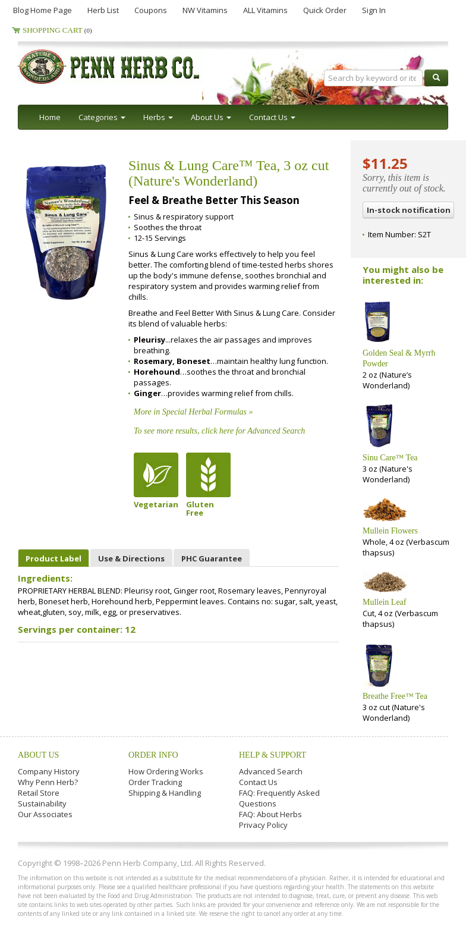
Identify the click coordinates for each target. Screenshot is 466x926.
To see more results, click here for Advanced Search (219, 430)
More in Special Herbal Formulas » (193, 411)
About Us (38, 755)
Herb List (103, 10)
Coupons (150, 10)
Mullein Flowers (390, 530)
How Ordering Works (165, 771)
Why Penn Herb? (48, 782)
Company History (49, 771)
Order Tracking (155, 782)
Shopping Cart (57, 30)
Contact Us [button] (272, 117)
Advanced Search (271, 771)
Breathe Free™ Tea (395, 696)
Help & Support (272, 755)
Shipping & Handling (164, 792)
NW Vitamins (205, 10)
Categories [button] (101, 117)
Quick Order (325, 10)
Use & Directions (131, 558)
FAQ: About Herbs (270, 814)
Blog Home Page (42, 10)
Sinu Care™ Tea (390, 457)
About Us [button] (211, 117)
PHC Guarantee (211, 558)
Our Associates (45, 814)
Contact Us (258, 782)
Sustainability (42, 803)
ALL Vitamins (265, 10)
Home (50, 117)
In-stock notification (409, 210)
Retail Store (38, 792)
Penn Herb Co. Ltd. (132, 66)
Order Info (153, 755)
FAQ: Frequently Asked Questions (279, 798)
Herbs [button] (158, 117)
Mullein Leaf (384, 602)
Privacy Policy (263, 825)
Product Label (53, 558)
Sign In (374, 10)
